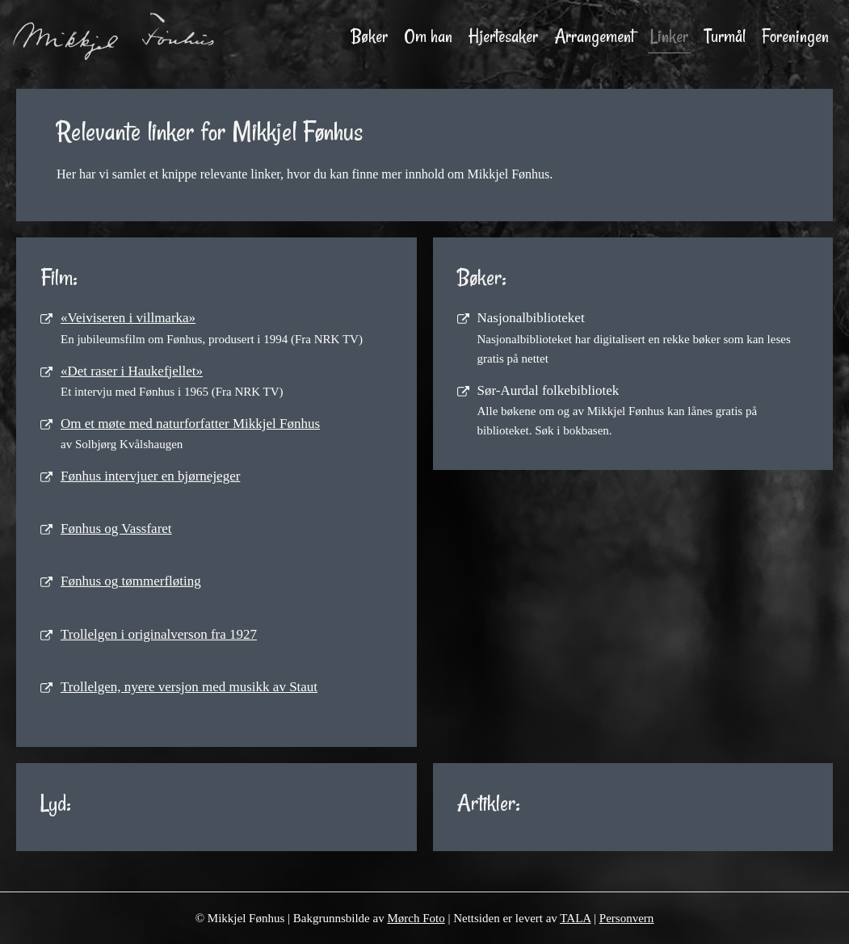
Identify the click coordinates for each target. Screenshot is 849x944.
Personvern (626, 918)
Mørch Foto (415, 918)
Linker (669, 36)
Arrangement (594, 36)
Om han (428, 36)
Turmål (725, 36)
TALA (575, 918)
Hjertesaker (503, 36)
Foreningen (795, 36)
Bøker (369, 36)
